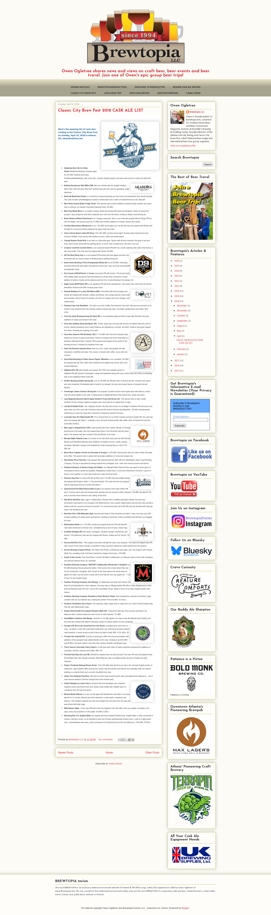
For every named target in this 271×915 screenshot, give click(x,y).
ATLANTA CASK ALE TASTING (186, 87)
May (179, 331)
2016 (177, 365)
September (182, 321)
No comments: (106, 739)
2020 (177, 291)
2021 (177, 286)
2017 (177, 360)
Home (109, 752)
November (182, 310)
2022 (177, 281)
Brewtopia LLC (197, 112)
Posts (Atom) (115, 763)
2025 (177, 266)
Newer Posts (65, 752)
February (181, 349)
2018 (177, 301)
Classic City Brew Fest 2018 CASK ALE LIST (100, 111)
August (180, 326)
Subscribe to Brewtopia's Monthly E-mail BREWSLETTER (186, 406)
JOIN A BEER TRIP (113, 93)
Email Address (181, 416)
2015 (177, 371)
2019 (177, 296)
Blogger (185, 908)
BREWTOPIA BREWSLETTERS (112, 87)
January (181, 354)
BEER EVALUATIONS (139, 93)
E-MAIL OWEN (193, 93)
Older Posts (152, 752)
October (181, 315)
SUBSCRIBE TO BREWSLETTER (150, 87)
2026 (177, 261)
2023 (177, 276)
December (182, 305)
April (179, 336)
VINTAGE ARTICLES (80, 87)
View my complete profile (182, 146)
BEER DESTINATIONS (168, 93)
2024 (177, 271)
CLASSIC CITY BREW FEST (83, 93)
